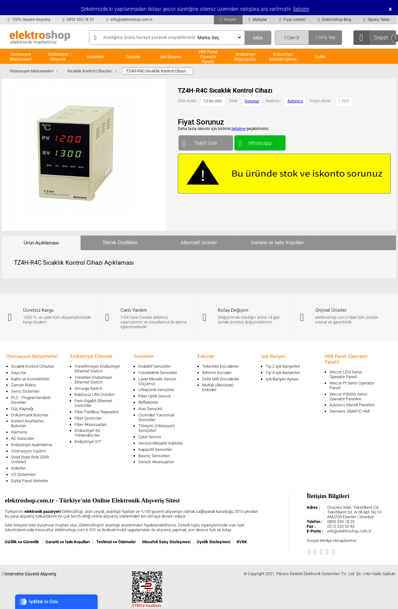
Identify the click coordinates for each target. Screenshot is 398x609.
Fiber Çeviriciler (88, 418)
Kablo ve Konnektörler (30, 379)
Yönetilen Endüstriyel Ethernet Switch (93, 379)
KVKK (242, 541)
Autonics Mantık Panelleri (352, 405)
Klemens (19, 432)
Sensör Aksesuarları (156, 461)
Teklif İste (205, 141)
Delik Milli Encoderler (220, 379)
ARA (258, 37)
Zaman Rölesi (23, 385)
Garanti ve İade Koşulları (278, 242)
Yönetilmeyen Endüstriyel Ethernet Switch (97, 368)
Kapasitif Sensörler (155, 449)
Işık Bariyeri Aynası (282, 379)
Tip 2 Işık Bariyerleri (283, 366)
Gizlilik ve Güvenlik (22, 541)
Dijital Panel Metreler (29, 480)
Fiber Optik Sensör (154, 396)
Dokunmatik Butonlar (29, 415)
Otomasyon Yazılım (28, 451)
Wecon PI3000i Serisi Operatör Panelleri (348, 396)
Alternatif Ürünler (199, 242)
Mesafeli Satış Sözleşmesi (166, 541)
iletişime (238, 128)
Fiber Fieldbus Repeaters (97, 411)
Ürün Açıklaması (41, 242)
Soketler (18, 468)
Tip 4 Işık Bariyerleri (283, 372)
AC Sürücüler (22, 438)
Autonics (295, 101)
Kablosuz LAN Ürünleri (94, 394)
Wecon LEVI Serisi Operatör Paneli (345, 374)
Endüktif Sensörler (154, 366)
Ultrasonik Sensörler (156, 389)
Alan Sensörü (150, 408)
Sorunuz (251, 101)
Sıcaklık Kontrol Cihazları (32, 366)
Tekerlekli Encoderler (220, 366)
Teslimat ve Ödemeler (116, 541)
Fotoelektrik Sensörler (157, 372)
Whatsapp (259, 141)
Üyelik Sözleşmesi (213, 541)
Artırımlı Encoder (217, 372)
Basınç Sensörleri (154, 455)
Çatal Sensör (149, 436)
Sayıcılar (18, 372)
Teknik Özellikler (119, 242)
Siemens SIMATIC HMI (349, 411)
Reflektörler (148, 402)
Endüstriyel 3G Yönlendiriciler (87, 433)
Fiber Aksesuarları (90, 424)
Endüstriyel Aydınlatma (31, 444)
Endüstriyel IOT (88, 441)
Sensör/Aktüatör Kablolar (160, 443)
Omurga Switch (88, 388)
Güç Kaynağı (22, 408)
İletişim (301, 9)
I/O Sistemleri (23, 474)
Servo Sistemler (25, 391)
